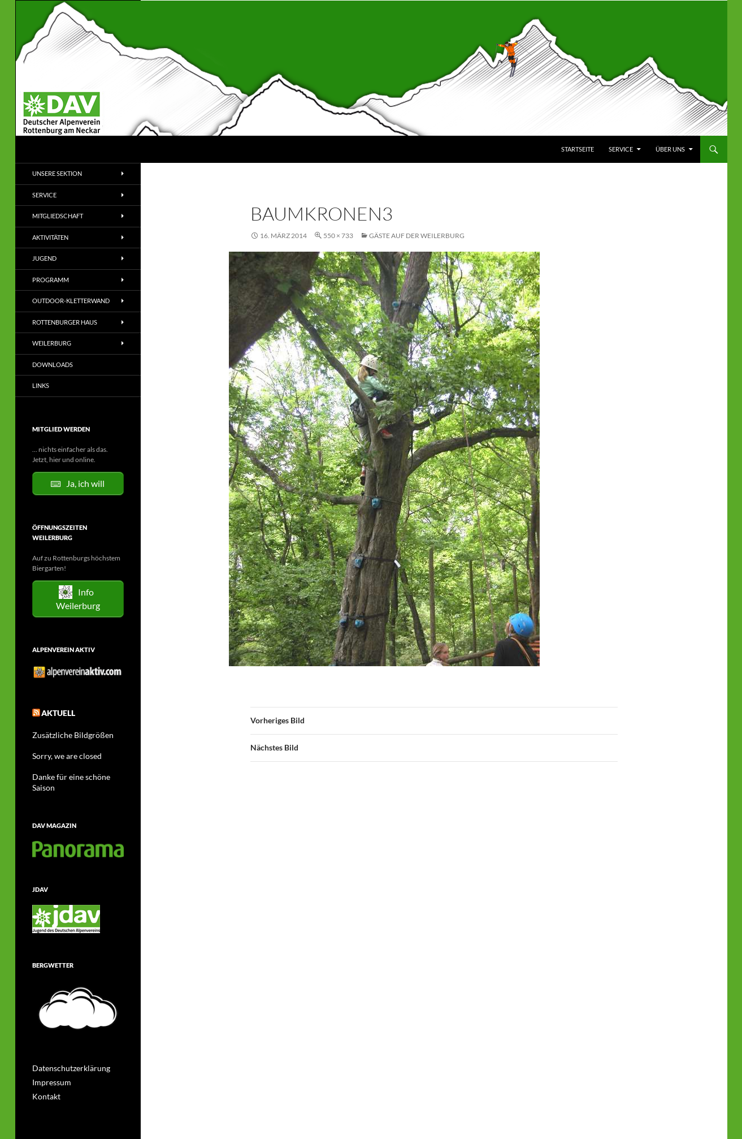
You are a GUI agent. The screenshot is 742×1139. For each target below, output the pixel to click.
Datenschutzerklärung (65, 1052)
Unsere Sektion (57, 173)
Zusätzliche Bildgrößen (66, 731)
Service (621, 149)
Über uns (670, 149)
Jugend (44, 258)
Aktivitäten (50, 237)
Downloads (52, 364)
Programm (50, 279)
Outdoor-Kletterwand (71, 300)
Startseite (577, 149)
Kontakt (44, 1079)
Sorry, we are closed (61, 752)
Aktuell (55, 711)
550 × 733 (338, 235)
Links (40, 385)
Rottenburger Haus (64, 322)
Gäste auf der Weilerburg (417, 235)
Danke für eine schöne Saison (75, 772)
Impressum (49, 1066)
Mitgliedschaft (57, 215)
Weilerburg (51, 343)
